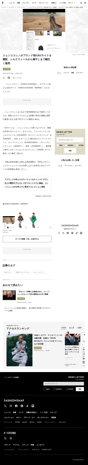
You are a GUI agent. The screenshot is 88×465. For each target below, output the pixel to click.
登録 (70, 150)
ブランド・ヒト (44, 3)
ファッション (21, 7)
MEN (60, 145)
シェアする (16, 78)
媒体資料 (24, 422)
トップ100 (62, 3)
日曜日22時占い (32, 412)
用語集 (53, 417)
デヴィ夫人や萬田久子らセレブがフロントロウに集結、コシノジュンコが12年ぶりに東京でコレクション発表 (26, 183)
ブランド (7, 445)
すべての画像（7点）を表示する (27, 239)
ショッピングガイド (9, 449)
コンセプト (40, 445)
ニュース (12, 3)
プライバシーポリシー (50, 422)
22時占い (54, 3)
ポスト (18, 417)
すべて (59, 72)
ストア (34, 3)
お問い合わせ (62, 422)
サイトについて (8, 422)
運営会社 (32, 422)
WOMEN (70, 145)
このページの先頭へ (12, 377)
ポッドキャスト (43, 417)
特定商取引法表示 (47, 449)
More (71, 3)
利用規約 (39, 422)
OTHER (81, 145)
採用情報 (17, 422)
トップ (4, 7)
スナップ (53, 412)
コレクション (9, 417)
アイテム (16, 445)
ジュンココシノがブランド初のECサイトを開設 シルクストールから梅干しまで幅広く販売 (55, 7)
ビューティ (26, 3)
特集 (18, 3)
